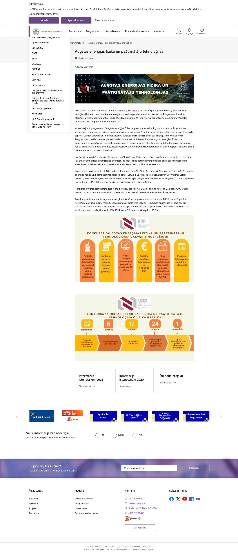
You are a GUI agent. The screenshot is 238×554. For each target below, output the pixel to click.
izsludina (136, 110)
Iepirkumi (33, 503)
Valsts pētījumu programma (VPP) (49, 51)
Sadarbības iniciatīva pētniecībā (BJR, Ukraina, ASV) (48, 158)
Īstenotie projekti (171, 376)
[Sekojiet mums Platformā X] (178, 499)
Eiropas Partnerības (42, 107)
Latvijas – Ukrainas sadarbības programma (47, 124)
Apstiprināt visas (76, 20)
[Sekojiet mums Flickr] (198, 499)
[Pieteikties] (194, 468)
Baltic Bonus (38, 117)
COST (34, 86)
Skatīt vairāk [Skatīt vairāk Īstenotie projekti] (166, 382)
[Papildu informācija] (139, 518)
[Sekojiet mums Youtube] (184, 499)
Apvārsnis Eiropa (40, 75)
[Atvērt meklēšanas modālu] (179, 32)
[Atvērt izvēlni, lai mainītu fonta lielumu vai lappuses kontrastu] (202, 32)
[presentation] (25, 448)
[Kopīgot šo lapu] (202, 58)
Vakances (33, 498)
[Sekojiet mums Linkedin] (191, 499)
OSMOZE (36, 96)
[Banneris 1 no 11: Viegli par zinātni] (41, 415)
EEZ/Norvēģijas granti (43, 151)
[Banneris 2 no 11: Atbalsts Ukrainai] (72, 415)
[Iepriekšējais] (17, 416)
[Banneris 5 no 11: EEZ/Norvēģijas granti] (165, 415)
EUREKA (36, 101)
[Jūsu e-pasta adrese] (149, 468)
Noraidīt (44, 20)
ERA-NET (36, 112)
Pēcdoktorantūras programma (47, 64)
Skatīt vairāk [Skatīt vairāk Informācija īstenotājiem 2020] (125, 386)
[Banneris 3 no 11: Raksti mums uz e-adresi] (103, 415)
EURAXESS (37, 80)
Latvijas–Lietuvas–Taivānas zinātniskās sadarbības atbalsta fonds (48, 133)
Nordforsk (37, 146)
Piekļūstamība (82, 503)
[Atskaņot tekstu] (87, 58)
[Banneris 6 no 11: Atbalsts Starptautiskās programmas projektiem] (196, 415)
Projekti (32, 508)
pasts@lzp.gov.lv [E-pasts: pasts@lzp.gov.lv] (137, 503)
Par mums (34, 513)
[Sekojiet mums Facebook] (171, 499)
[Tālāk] (221, 416)
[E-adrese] (131, 518)
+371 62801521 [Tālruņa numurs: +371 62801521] (137, 498)
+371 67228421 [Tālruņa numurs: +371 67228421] (136, 513)
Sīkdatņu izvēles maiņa (86, 513)
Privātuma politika (84, 498)
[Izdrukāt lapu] (202, 50)
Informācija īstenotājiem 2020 (131, 377)
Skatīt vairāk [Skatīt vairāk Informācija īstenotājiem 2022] (85, 386)
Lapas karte (81, 508)
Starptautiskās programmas (46, 70)
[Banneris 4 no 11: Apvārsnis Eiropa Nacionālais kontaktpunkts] (134, 415)
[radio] (99, 435)
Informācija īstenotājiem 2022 (91, 377)
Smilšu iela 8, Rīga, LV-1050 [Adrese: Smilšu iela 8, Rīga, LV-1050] (143, 508)
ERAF (34, 91)
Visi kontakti (140, 527)
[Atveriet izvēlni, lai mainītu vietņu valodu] (189, 31)
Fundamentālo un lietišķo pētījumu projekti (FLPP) (45, 58)
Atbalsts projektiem (41, 141)
